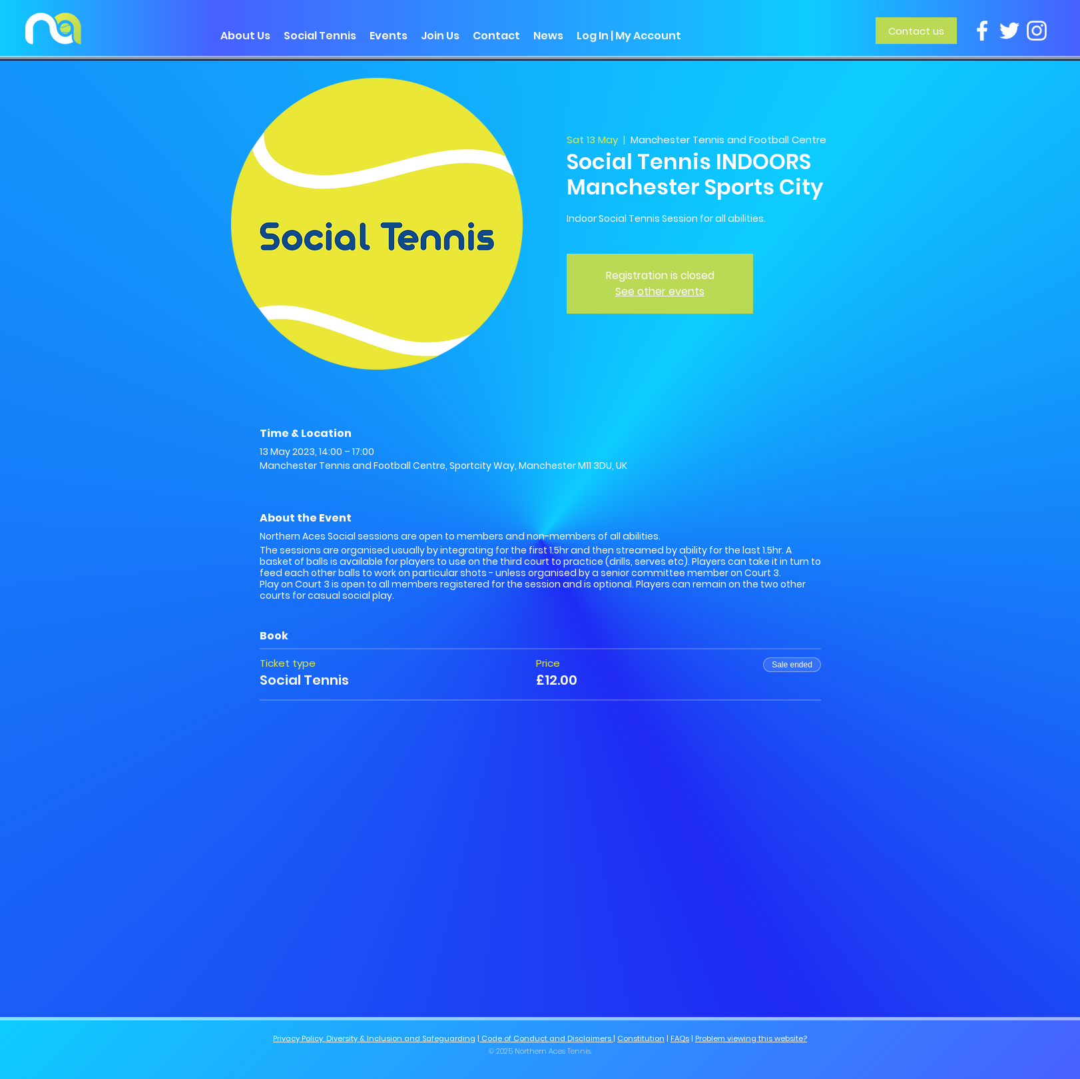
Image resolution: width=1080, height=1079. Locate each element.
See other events (659, 291)
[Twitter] (1009, 30)
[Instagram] (1036, 30)
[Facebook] (982, 30)
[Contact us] (916, 30)
